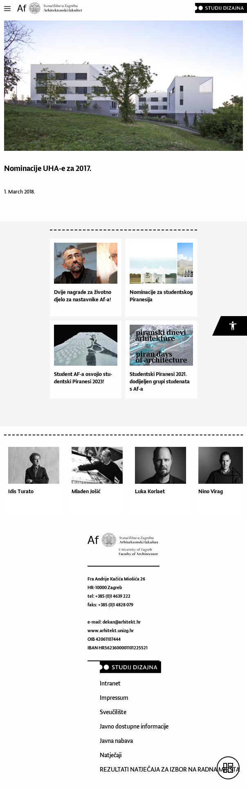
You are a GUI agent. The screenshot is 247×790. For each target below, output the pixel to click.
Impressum (114, 697)
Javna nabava (116, 740)
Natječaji (110, 755)
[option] (35, 482)
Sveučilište (113, 712)
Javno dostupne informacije (134, 726)
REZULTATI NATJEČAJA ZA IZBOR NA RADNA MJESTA (170, 769)
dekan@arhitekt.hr (122, 622)
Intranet (110, 683)
